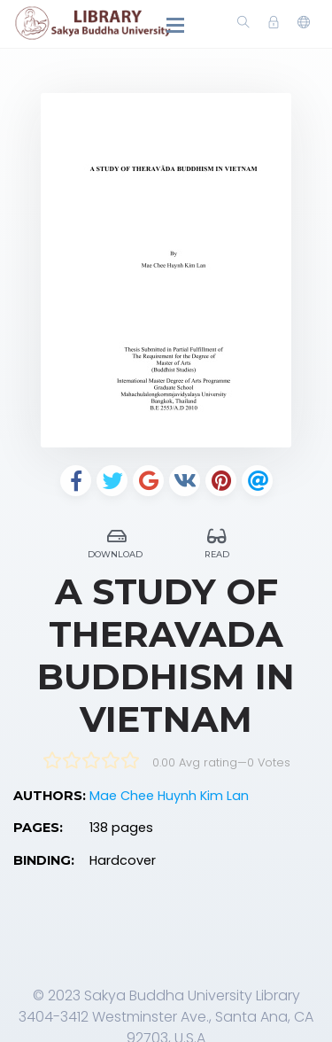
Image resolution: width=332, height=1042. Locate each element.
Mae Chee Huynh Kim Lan (169, 796)
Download (117, 541)
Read (217, 541)
